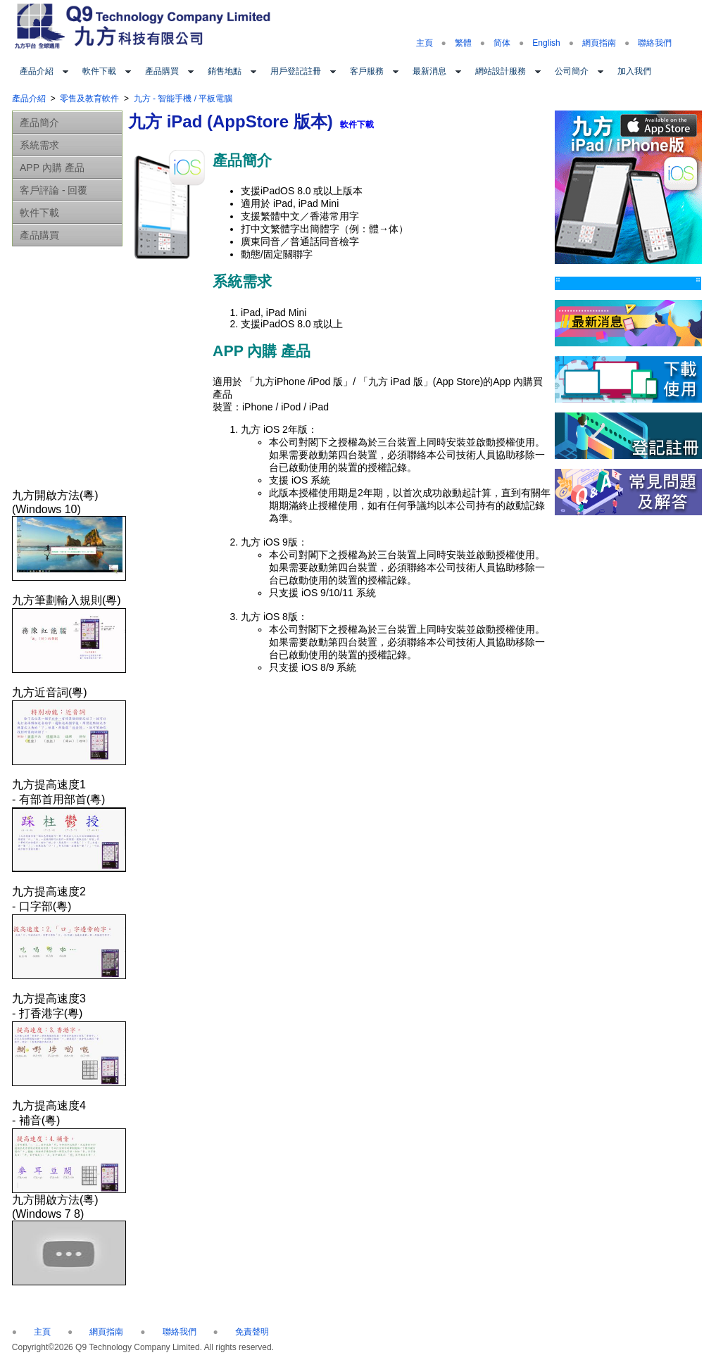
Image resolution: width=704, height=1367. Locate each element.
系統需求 (39, 145)
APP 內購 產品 (52, 167)
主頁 (424, 43)
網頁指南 (599, 43)
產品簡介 (39, 122)
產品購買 (162, 71)
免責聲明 (252, 1332)
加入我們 (634, 71)
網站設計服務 (500, 71)
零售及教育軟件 (89, 98)
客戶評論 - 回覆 (53, 190)
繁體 (463, 43)
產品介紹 (37, 71)
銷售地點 (224, 71)
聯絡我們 (655, 43)
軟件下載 (99, 71)
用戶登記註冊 (295, 71)
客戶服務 (367, 71)
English (546, 43)
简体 (502, 43)
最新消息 (429, 71)
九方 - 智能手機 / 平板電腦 (183, 98)
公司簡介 (572, 71)
